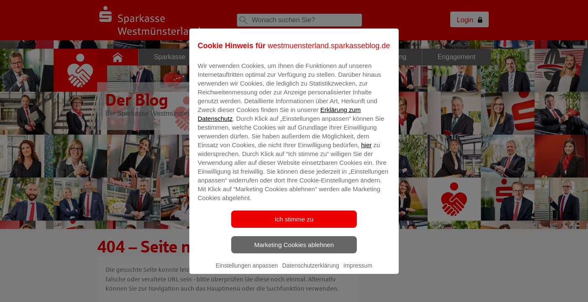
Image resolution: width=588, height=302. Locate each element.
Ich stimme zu (294, 225)
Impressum (357, 271)
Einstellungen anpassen (247, 271)
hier (366, 150)
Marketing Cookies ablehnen (294, 250)
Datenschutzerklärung (310, 271)
